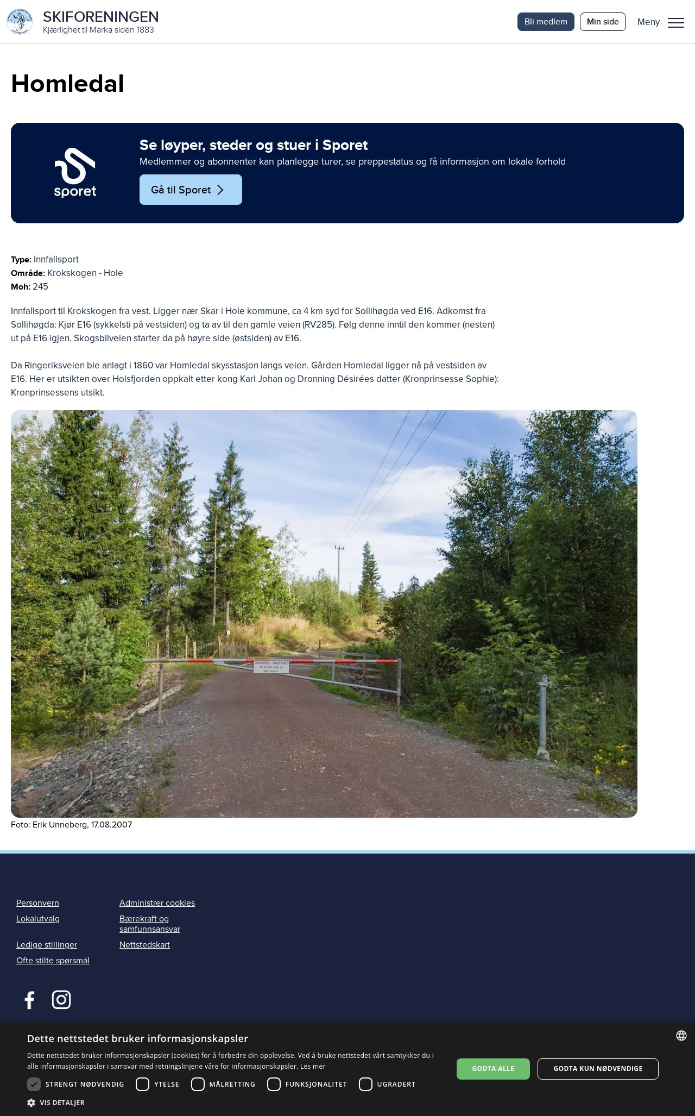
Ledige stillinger (46, 945)
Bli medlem (546, 21)
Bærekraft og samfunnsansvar (149, 924)
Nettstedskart (144, 945)
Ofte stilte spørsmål (53, 961)
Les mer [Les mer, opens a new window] (313, 1066)
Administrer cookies (157, 903)
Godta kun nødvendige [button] (597, 1068)
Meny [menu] (676, 22)
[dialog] (347, 1069)
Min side (603, 21)
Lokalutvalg (38, 919)
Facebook (26, 999)
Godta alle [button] (493, 1068)
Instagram (61, 999)
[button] (665, 21)
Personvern (37, 903)
